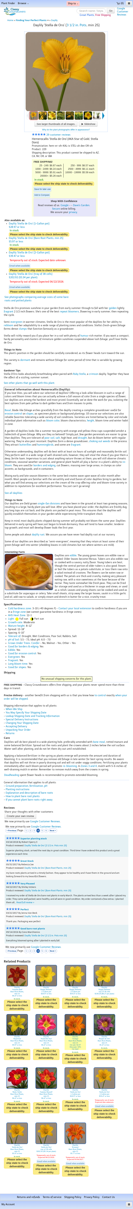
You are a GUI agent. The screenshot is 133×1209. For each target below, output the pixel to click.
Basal (8, 410)
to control (100, 695)
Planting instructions (17, 789)
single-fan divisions (49, 503)
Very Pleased (27, 883)
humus (84, 335)
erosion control (13, 413)
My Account (8, 1204)
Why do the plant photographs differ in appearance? (66, 130)
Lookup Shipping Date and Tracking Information (33, 716)
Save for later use (42, 189)
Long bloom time (17, 663)
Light (11, 618)
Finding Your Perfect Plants (32, 20)
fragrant (8, 311)
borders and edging (44, 465)
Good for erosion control (22, 653)
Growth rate (15, 622)
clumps (23, 328)
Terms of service (52, 1197)
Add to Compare (41, 195)
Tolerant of (14, 636)
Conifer (35, 643)
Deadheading (11, 775)
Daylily (54, 20)
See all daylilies (13, 493)
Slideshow (88, 124)
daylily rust (38, 534)
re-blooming (70, 766)
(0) (120, 3)
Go (110, 10)
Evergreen (14, 656)
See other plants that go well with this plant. (29, 383)
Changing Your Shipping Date (22, 723)
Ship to (73, 3)
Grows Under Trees (19, 643)
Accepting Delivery (16, 726)
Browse (23, 3)
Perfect (24, 909)
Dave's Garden (81, 205)
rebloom (8, 325)
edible (73, 555)
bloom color (53, 420)
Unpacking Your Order (18, 729)
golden (113, 308)
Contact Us (108, 1197)
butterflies (25, 444)
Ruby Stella (79, 374)
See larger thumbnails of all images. (56, 124)
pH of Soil (13, 639)
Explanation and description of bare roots (29, 792)
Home (10, 20)
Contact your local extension (75, 608)
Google (65, 205)
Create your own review (20, 816)
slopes (29, 413)
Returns (10, 733)
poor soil (49, 437)
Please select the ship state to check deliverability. (64, 183)
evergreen (16, 321)
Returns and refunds (28, 1197)
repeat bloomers (69, 311)
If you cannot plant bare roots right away (29, 799)
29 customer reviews (51, 134)
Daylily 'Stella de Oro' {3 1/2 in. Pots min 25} (45, 845)
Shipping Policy (72, 1197)
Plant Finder (8, 3)
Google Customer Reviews (45, 821)
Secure (56, 208)
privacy (73, 212)
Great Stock (27, 861)
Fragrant (13, 660)
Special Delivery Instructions (22, 719)
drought (82, 437)
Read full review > (25, 902)
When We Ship (14, 709)
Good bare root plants (32, 928)
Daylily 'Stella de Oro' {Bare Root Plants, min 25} (47, 868)
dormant (25, 360)
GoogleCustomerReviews (122, 11)
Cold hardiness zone (19, 608)
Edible (11, 650)
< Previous (11, 830)
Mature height (16, 625)
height (90, 420)
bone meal (99, 742)
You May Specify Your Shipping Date (26, 712)
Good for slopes (17, 667)
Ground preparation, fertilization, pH (26, 785)
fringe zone (19, 611)
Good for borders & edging (23, 646)
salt (58, 437)
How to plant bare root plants (23, 796)
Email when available (20, 266)
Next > (53, 830)
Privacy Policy (91, 1197)
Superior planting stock (33, 838)
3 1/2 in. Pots (76, 25)
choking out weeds (99, 441)
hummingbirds (45, 444)
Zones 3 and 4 (89, 766)
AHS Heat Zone (16, 615)
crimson (93, 374)
